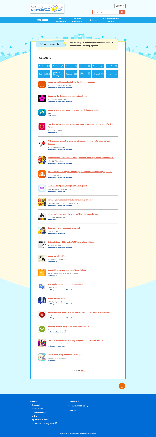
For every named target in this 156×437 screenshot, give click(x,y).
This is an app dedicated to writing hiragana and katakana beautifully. (76, 340)
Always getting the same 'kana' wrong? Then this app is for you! (73, 214)
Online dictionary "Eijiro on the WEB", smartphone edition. (71, 242)
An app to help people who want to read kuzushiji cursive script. (73, 110)
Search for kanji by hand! (58, 298)
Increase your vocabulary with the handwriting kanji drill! (70, 200)
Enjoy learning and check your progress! (64, 228)
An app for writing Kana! (57, 256)
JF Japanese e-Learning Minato (43, 424)
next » (83, 371)
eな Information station (111, 19)
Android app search (77, 19)
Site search (42, 20)
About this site (74, 401)
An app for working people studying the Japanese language (72, 82)
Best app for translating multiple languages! (65, 284)
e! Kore (93, 20)
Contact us (72, 410)
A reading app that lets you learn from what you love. (69, 326)
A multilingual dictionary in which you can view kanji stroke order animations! (79, 312)
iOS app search (60, 19)
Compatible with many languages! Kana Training (67, 270)
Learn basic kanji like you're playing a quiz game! (67, 186)
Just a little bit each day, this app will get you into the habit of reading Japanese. (80, 172)
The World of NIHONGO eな (78, 406)
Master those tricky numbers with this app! (65, 355)
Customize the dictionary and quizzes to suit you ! (68, 96)
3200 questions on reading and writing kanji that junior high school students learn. (81, 158)
